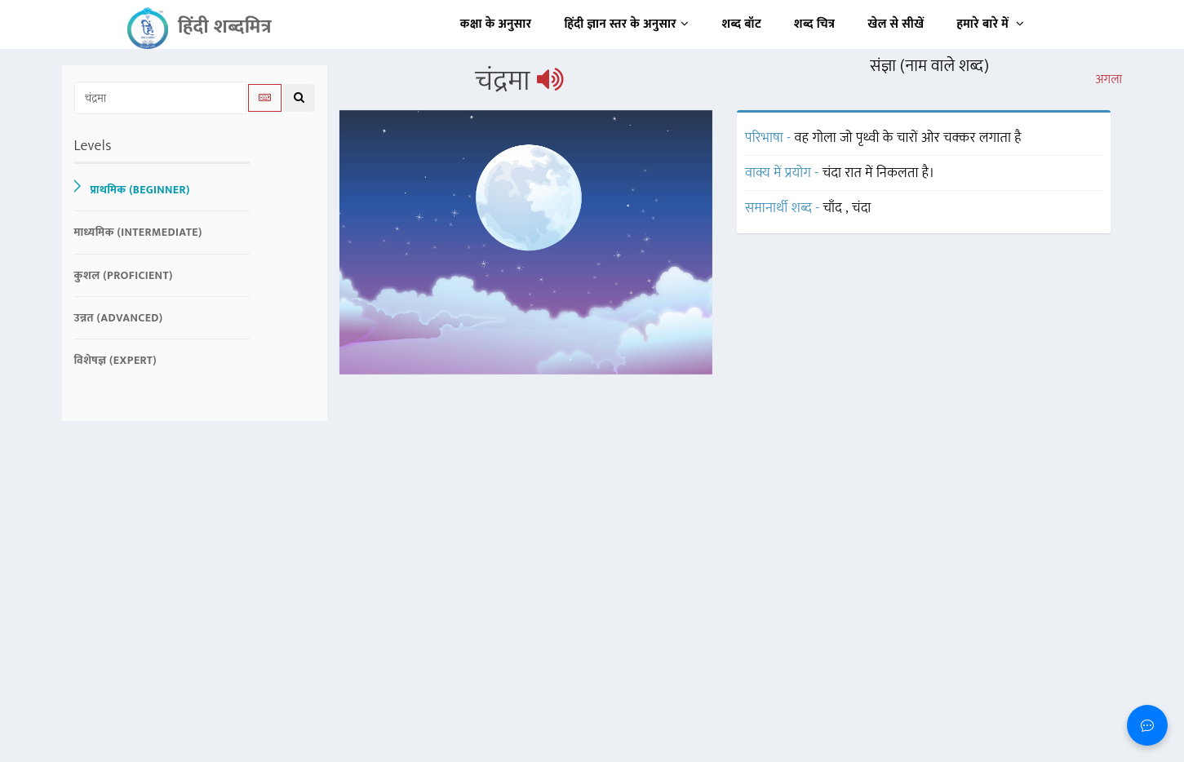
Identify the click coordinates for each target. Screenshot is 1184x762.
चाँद (834, 208)
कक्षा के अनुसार (496, 24)
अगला (1108, 80)
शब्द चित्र (814, 24)
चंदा (861, 208)
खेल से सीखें (895, 24)
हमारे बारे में (990, 24)
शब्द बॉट (742, 24)
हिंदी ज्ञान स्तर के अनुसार (627, 24)
